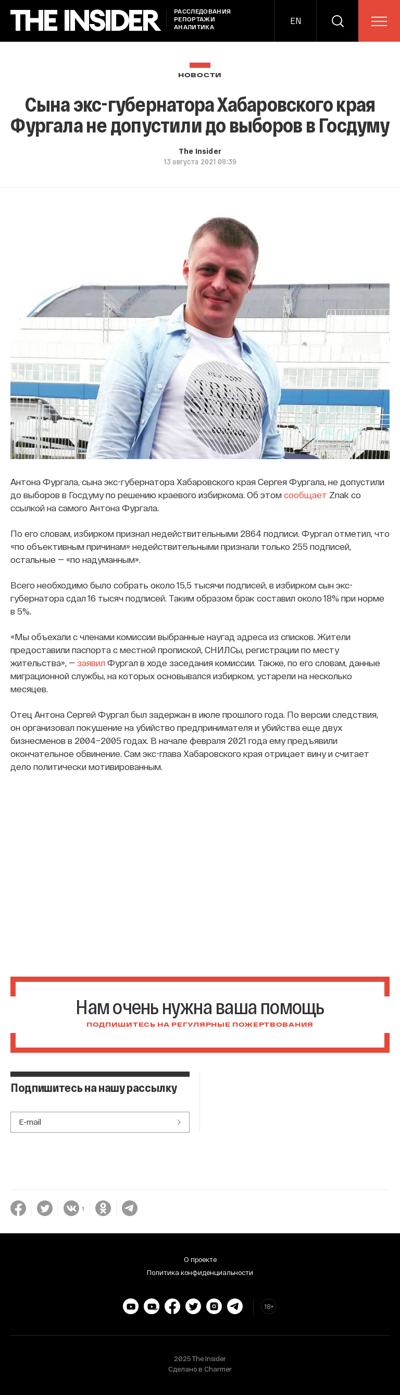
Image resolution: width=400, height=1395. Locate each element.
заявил (92, 662)
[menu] (379, 21)
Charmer (218, 1369)
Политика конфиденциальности (200, 1272)
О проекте (200, 1259)
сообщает (305, 494)
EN (295, 21)
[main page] (85, 20)
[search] (337, 21)
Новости (200, 75)
